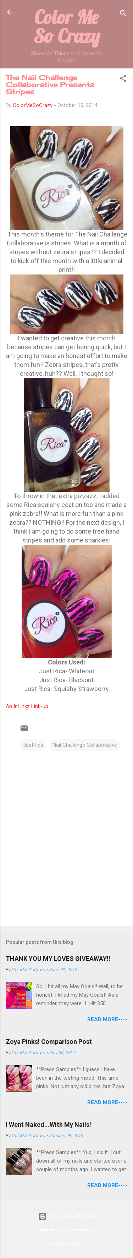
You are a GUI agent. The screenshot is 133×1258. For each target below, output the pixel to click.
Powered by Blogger (66, 1216)
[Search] (123, 14)
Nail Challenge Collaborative (84, 745)
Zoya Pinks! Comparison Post (49, 1041)
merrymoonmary (81, 1230)
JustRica (33, 745)
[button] (123, 79)
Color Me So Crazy (66, 26)
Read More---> (107, 1019)
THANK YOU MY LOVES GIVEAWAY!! (58, 958)
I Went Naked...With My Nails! (48, 1124)
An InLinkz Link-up (27, 706)
